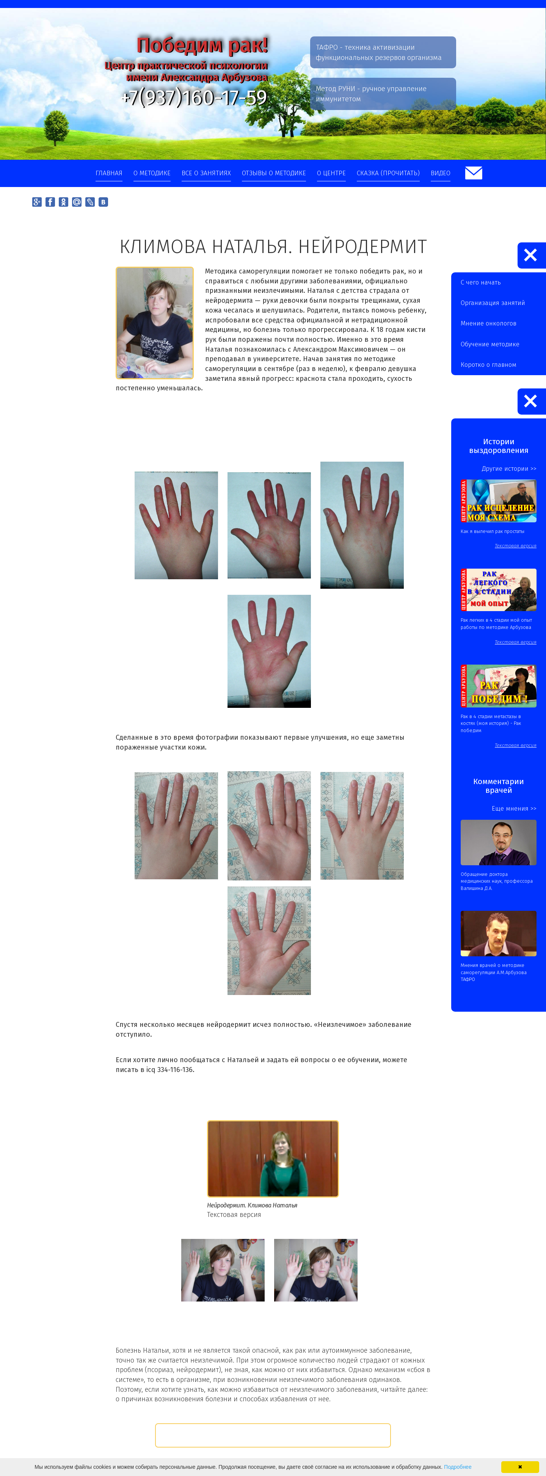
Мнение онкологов (488, 323)
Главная (109, 173)
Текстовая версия (234, 1214)
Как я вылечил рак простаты (492, 531)
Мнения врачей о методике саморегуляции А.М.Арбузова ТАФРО (494, 972)
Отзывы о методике (274, 173)
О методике (152, 173)
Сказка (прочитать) (388, 173)
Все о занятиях (206, 173)
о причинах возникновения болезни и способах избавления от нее (222, 1399)
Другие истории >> (509, 469)
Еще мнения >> (514, 809)
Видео (440, 173)
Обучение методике (490, 344)
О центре (331, 173)
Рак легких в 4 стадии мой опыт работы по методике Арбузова (496, 623)
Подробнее (458, 1467)
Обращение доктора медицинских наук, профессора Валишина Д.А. (497, 881)
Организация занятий (493, 303)
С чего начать (481, 282)
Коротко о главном (488, 365)
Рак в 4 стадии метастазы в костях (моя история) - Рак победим (491, 723)
